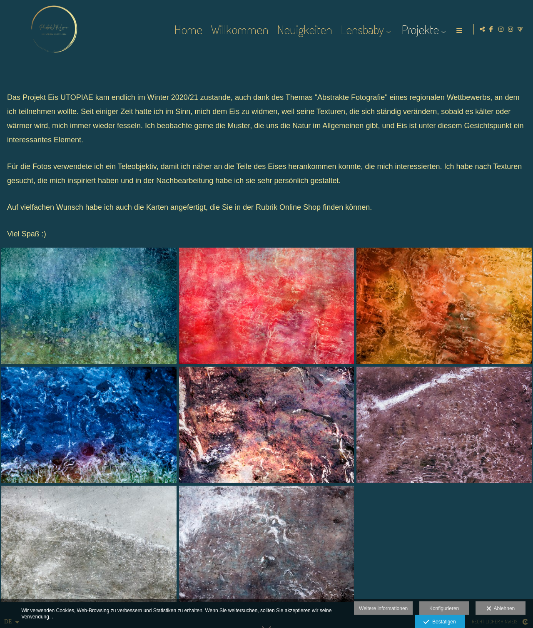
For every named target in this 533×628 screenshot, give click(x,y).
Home (187, 29)
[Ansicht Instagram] (501, 29)
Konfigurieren (444, 608)
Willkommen (238, 29)
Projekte (419, 29)
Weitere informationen (383, 608)
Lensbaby (361, 29)
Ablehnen (500, 609)
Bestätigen (439, 622)
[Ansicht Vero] (520, 29)
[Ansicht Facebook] (491, 29)
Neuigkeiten (303, 29)
